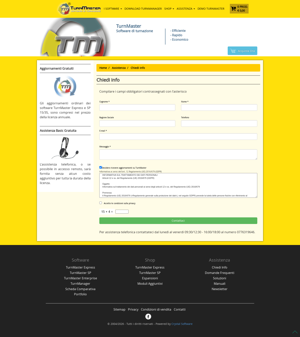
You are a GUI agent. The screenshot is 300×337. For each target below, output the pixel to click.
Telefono (185, 117)
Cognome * (104, 102)
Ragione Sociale (106, 117)
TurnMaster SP (80, 273)
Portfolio (80, 294)
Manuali (219, 283)
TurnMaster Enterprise (80, 278)
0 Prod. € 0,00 (239, 8)
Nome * (184, 102)
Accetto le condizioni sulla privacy (117, 203)
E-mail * (103, 131)
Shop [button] (169, 8)
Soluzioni (219, 278)
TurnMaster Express (80, 267)
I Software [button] (113, 8)
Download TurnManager (143, 8)
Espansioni (150, 278)
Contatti (180, 309)
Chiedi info (138, 68)
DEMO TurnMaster (211, 8)
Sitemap (119, 309)
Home (103, 68)
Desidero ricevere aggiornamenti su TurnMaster (122, 167)
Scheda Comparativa (80, 289)
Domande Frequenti (219, 273)
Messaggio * (105, 146)
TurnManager (80, 283)
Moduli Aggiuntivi (150, 283)
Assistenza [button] (186, 8)
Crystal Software (182, 324)
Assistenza (119, 68)
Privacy (133, 309)
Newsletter (220, 289)
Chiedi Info (219, 267)
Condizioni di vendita (156, 309)
